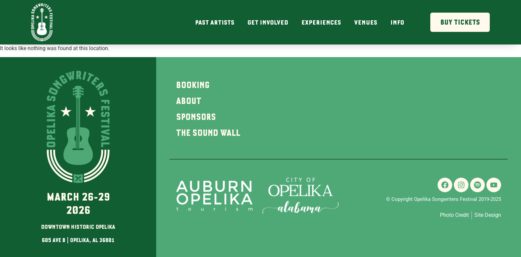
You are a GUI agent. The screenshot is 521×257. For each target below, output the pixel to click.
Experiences (321, 22)
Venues (365, 22)
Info (397, 22)
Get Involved (268, 22)
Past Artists (214, 22)
